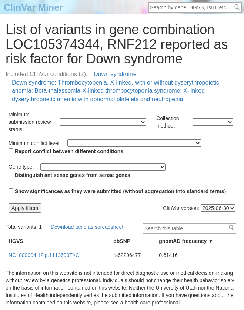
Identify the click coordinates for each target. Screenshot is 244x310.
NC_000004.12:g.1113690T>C (44, 255)
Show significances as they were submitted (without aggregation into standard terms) (117, 191)
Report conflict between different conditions (66, 151)
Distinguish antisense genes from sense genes (69, 175)
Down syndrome (115, 74)
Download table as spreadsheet (87, 227)
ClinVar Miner (33, 7)
